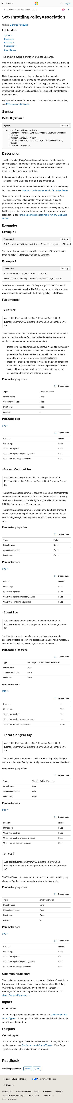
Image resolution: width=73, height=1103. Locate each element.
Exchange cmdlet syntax (17, 104)
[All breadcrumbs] (4, 9)
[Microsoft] (36, 3)
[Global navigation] (2, 3)
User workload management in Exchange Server (45, 190)
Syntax (8, 35)
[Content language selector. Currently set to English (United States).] (15, 1079)
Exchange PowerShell (19, 25)
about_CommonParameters (15, 995)
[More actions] (68, 9)
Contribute (47, 1092)
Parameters (10, 46)
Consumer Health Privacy (12, 1095)
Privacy (58, 1092)
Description (9, 39)
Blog (36, 1092)
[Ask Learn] (63, 9)
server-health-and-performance (22, 10)
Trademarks (47, 1095)
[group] (36, 244)
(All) (5, 425)
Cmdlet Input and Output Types (36, 1045)
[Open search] (61, 3)
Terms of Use (33, 1095)
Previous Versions (23, 1092)
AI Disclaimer (7, 1092)
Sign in (68, 3)
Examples (9, 42)
